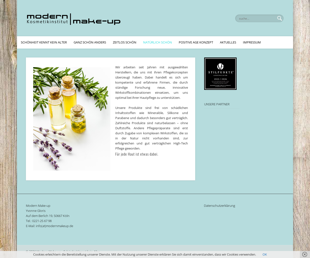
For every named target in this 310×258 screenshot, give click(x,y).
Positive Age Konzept (196, 42)
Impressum (252, 42)
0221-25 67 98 (42, 221)
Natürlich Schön (157, 42)
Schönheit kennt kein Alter (44, 42)
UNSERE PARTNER (217, 104)
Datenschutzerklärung (219, 205)
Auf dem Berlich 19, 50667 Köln (48, 216)
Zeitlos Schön (124, 42)
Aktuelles (228, 42)
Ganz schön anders (90, 42)
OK (265, 254)
